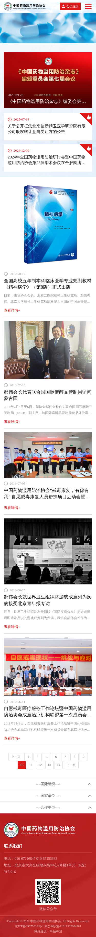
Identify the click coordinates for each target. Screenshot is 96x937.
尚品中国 (56, 931)
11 (31, 765)
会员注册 (72, 6)
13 (49, 765)
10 (21, 765)
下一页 (71, 765)
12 (40, 765)
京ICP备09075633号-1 (29, 926)
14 (58, 765)
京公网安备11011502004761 (63, 926)
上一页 (15, 757)
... (46, 757)
